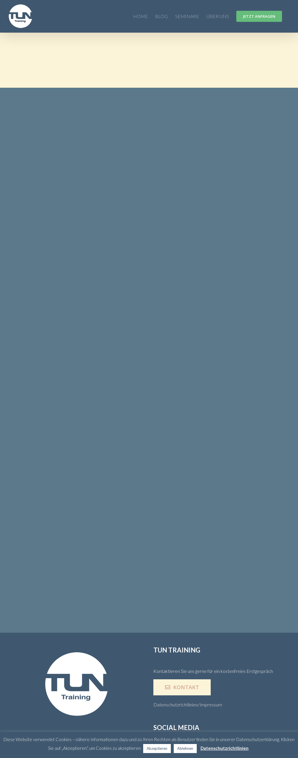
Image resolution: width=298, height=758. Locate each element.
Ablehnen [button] (185, 748)
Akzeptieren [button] (157, 748)
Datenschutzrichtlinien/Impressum (187, 704)
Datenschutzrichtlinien (225, 748)
